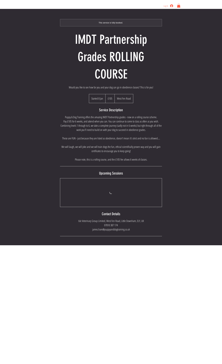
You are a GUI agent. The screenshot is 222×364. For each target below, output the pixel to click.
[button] (178, 6)
